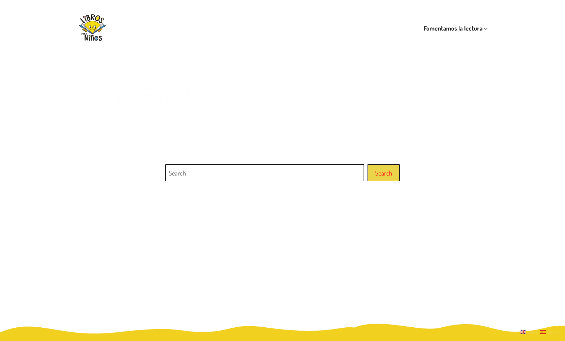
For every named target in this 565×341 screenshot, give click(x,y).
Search (383, 173)
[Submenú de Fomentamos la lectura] (486, 28)
